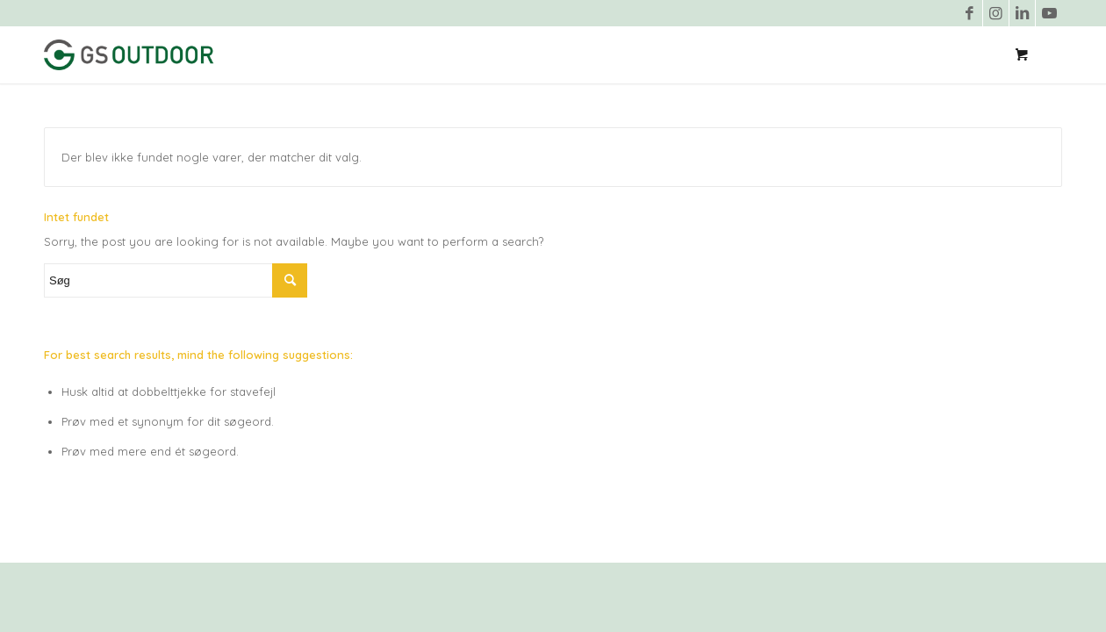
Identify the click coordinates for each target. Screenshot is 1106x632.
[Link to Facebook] (969, 13)
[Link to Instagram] (996, 13)
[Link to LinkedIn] (1022, 13)
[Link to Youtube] (1049, 13)
